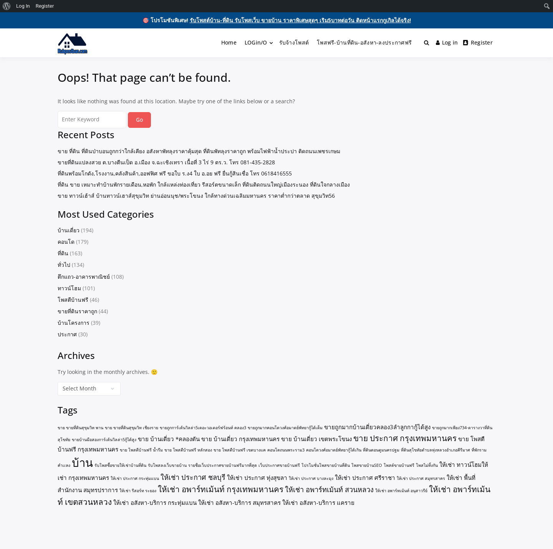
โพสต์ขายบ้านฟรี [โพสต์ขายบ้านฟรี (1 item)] (399, 465)
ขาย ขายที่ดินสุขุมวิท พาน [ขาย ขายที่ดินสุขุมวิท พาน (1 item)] (80, 427)
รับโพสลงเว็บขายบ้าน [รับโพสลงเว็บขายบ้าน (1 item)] (167, 465)
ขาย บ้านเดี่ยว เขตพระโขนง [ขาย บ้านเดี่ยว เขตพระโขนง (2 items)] (316, 439)
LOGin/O (256, 42)
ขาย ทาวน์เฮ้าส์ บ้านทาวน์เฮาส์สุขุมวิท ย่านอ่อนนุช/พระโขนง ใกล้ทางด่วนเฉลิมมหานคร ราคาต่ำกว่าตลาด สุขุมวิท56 (196, 195)
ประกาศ (67, 334)
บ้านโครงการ (73, 322)
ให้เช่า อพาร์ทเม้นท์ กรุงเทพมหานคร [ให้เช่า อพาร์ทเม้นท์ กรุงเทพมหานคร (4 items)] (220, 489)
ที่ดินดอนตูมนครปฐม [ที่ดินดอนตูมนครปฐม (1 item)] (381, 450)
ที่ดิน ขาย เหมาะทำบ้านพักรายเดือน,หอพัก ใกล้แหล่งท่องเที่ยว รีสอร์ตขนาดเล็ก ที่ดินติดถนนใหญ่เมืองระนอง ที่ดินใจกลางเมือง (204, 184)
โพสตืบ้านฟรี (73, 299)
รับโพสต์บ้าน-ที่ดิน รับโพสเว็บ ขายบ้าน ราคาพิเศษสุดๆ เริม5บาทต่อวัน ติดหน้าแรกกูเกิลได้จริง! (300, 20)
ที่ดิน (63, 253)
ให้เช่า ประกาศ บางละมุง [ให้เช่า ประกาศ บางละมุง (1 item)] (311, 478)
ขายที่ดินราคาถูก (77, 311)
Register (478, 42)
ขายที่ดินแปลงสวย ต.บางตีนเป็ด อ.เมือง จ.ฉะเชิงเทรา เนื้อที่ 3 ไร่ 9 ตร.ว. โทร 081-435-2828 (166, 162)
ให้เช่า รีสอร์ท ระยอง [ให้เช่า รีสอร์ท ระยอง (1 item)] (137, 490)
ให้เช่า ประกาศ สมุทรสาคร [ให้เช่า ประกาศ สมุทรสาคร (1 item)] (421, 478)
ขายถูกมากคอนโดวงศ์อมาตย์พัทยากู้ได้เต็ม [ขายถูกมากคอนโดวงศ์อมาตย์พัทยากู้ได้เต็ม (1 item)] (285, 427)
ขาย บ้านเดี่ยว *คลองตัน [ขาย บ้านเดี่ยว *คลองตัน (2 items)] (169, 439)
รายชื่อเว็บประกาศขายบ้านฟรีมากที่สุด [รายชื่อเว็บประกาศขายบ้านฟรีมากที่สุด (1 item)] (222, 465)
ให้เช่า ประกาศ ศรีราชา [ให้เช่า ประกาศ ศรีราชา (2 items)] (365, 477)
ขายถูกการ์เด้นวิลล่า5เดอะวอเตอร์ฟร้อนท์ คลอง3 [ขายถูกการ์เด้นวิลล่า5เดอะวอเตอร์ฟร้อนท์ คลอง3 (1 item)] (203, 427)
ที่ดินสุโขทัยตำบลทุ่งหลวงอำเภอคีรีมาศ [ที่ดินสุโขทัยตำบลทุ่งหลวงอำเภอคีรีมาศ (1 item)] (435, 450)
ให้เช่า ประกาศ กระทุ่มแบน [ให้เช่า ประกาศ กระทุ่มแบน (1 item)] (135, 478)
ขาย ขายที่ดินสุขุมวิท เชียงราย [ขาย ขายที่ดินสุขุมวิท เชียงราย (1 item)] (131, 427)
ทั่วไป (64, 264)
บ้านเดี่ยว (68, 230)
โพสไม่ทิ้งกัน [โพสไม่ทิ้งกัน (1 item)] (427, 465)
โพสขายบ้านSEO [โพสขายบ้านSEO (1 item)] (366, 465)
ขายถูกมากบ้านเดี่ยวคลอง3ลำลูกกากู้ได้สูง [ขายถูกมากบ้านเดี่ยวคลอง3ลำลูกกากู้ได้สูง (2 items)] (377, 427)
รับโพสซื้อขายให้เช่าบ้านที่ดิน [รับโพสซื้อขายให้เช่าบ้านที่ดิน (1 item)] (120, 465)
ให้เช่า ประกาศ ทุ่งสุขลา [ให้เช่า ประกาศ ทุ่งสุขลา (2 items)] (257, 477)
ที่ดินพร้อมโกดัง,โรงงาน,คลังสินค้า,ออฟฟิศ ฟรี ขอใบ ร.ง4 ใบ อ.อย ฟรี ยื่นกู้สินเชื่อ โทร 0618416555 (175, 173)
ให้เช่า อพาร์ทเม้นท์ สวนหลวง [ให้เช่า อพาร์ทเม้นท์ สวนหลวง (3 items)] (329, 489)
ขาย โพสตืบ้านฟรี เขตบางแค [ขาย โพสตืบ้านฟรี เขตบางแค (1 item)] (240, 450)
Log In (23, 6)
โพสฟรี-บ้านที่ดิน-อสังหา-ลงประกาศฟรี (364, 42)
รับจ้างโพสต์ (294, 42)
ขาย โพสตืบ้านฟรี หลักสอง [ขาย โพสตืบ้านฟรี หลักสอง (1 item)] (188, 450)
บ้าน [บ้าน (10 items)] (82, 462)
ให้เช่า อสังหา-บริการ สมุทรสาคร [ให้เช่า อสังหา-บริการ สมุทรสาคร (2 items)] (239, 502)
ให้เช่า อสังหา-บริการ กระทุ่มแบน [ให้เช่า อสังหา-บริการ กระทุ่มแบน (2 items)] (155, 502)
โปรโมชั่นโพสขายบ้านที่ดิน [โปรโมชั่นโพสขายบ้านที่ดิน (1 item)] (325, 465)
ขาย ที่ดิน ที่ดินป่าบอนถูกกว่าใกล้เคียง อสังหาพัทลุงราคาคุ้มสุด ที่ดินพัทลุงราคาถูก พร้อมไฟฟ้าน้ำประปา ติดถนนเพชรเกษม (199, 151)
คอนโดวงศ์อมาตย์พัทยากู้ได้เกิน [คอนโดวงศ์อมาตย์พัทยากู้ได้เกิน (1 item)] (333, 450)
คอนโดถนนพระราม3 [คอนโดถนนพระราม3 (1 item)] (286, 450)
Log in (447, 42)
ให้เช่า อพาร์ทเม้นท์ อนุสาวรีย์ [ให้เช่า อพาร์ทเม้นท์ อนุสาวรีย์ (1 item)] (401, 490)
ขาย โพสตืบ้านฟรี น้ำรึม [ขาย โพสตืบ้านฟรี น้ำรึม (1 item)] (141, 450)
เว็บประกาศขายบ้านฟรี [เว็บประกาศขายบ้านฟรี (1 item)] (279, 465)
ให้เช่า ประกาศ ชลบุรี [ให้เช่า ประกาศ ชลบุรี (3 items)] (193, 477)
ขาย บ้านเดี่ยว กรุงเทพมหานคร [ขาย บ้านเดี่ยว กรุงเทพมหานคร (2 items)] (240, 439)
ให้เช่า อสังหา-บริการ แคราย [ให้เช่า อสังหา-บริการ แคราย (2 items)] (318, 502)
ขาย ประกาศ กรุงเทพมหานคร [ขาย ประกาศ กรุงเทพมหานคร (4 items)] (405, 438)
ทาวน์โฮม (69, 288)
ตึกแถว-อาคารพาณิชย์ (84, 276)
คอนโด (66, 241)
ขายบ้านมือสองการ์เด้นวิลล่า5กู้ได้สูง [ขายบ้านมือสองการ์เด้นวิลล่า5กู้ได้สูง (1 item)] (104, 439)
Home (229, 42)
